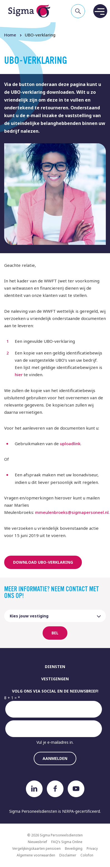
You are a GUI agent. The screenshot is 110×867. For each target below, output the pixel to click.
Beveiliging (73, 848)
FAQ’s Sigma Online (66, 841)
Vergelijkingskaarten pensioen (36, 848)
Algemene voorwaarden (36, 855)
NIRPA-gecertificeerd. (81, 811)
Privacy (92, 848)
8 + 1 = (10, 697)
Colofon (86, 855)
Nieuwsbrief (37, 841)
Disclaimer (67, 855)
